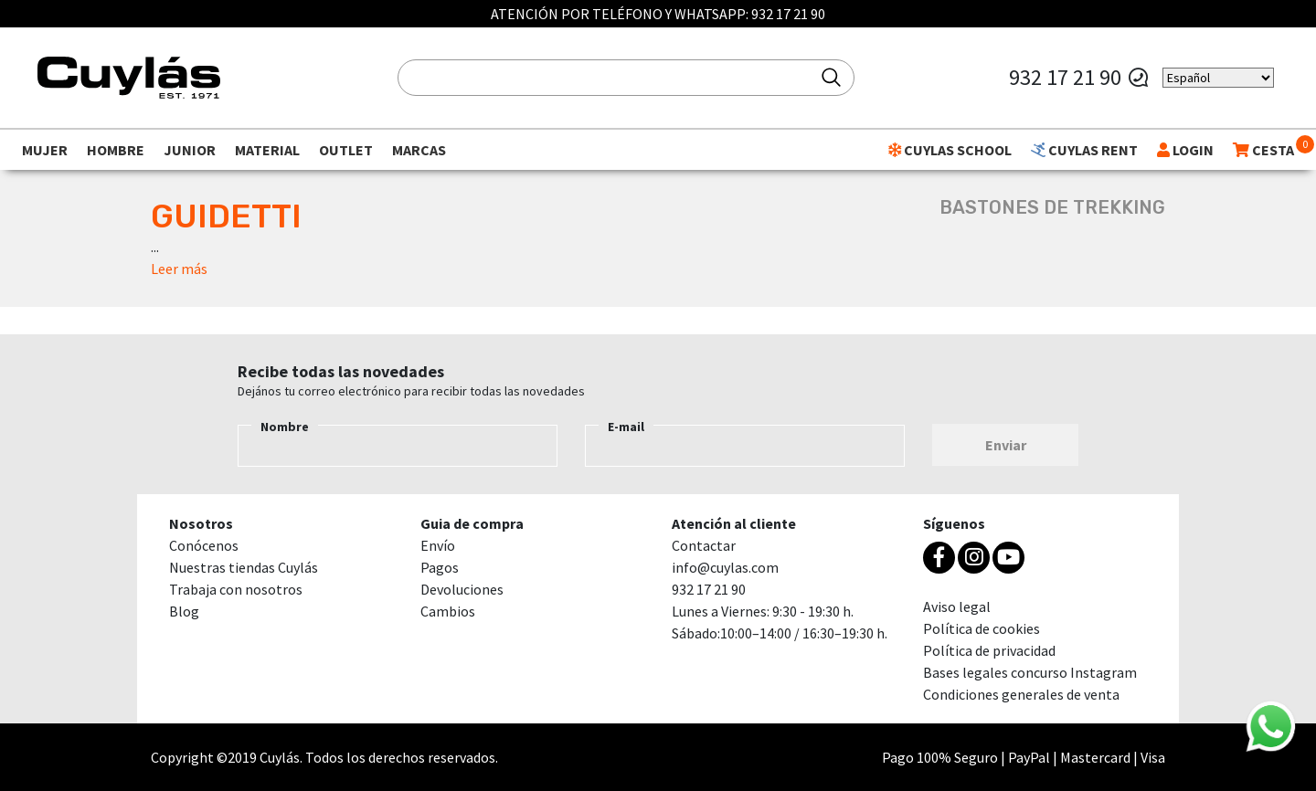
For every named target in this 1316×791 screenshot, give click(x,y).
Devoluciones (462, 589)
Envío (437, 545)
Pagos (439, 567)
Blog (184, 611)
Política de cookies (981, 628)
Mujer (45, 150)
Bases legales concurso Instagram (1030, 672)
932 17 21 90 (788, 14)
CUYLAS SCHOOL (950, 150)
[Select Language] (1218, 78)
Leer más (179, 268)
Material (267, 150)
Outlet (346, 150)
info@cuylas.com (725, 567)
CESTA (1263, 150)
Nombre (284, 426)
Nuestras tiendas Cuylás (243, 567)
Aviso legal (957, 606)
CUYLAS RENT (1084, 150)
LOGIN (1185, 150)
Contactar (704, 545)
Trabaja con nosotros (235, 589)
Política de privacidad (989, 650)
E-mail (626, 426)
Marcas (419, 150)
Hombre (115, 150)
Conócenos (204, 545)
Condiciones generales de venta (1021, 694)
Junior (190, 150)
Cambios (447, 611)
